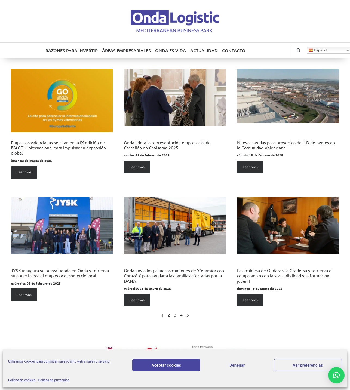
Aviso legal (157, 370)
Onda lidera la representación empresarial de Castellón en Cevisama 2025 (167, 145)
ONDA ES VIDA (170, 50)
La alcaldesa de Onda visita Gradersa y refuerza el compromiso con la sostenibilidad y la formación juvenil (285, 275)
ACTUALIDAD (204, 50)
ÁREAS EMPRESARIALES (126, 50)
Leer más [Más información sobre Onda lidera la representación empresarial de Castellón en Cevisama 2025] (137, 167)
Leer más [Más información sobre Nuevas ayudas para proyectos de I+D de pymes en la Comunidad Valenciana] (250, 167)
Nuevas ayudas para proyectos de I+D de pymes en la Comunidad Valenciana (286, 145)
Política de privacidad (189, 370)
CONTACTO (233, 50)
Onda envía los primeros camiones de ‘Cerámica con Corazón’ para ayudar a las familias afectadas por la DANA (174, 275)
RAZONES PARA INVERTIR (71, 50)
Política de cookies (227, 370)
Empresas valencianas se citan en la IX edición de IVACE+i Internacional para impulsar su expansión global (58, 147)
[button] (298, 50)
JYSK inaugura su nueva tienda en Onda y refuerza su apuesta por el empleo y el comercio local (60, 273)
